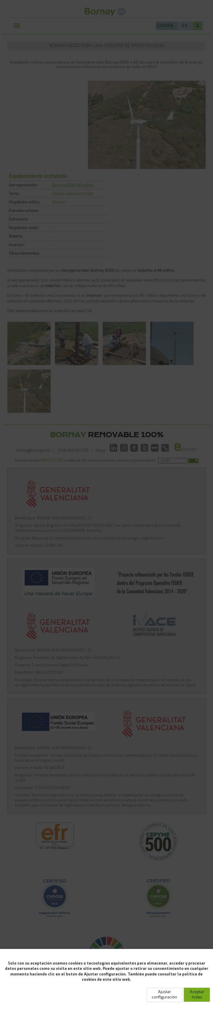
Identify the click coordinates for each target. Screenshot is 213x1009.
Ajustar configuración (164, 994)
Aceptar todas (197, 994)
